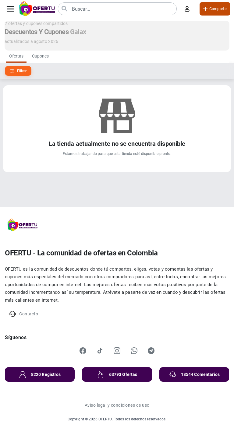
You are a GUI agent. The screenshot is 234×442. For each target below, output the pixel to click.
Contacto (23, 314)
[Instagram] (117, 350)
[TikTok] (100, 350)
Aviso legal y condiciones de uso (117, 405)
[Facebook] (83, 350)
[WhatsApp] (134, 350)
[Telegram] (151, 350)
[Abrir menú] (10, 9)
